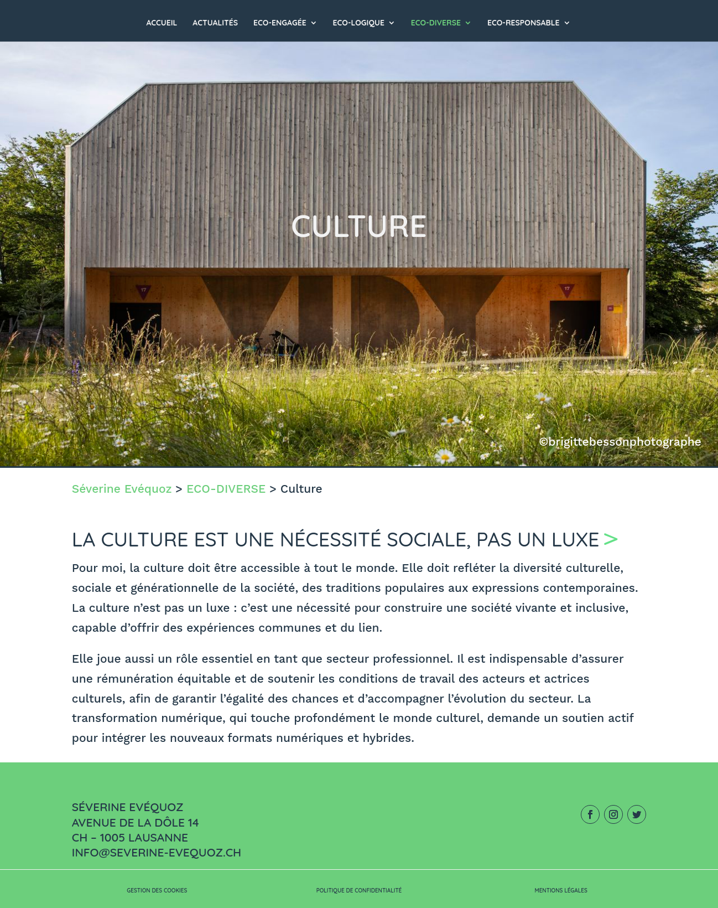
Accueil (161, 23)
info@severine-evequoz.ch (156, 852)
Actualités (215, 23)
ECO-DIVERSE (436, 23)
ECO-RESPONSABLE (523, 23)
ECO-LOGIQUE (358, 23)
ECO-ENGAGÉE (279, 23)
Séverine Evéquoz (122, 489)
